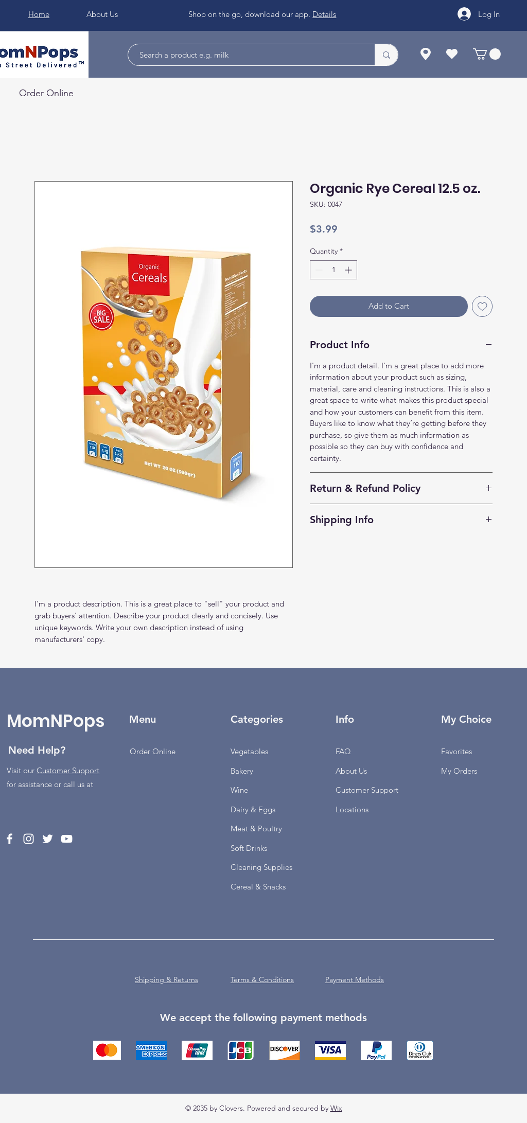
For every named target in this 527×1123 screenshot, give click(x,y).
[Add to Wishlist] (482, 306)
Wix (336, 1108)
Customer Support (68, 770)
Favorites (456, 751)
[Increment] (349, 270)
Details (324, 14)
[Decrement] (317, 270)
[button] (487, 54)
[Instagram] (29, 839)
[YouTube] (67, 839)
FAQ (343, 751)
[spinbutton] (333, 270)
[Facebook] (9, 839)
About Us (351, 771)
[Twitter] (48, 839)
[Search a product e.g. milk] (246, 54)
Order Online (152, 751)
